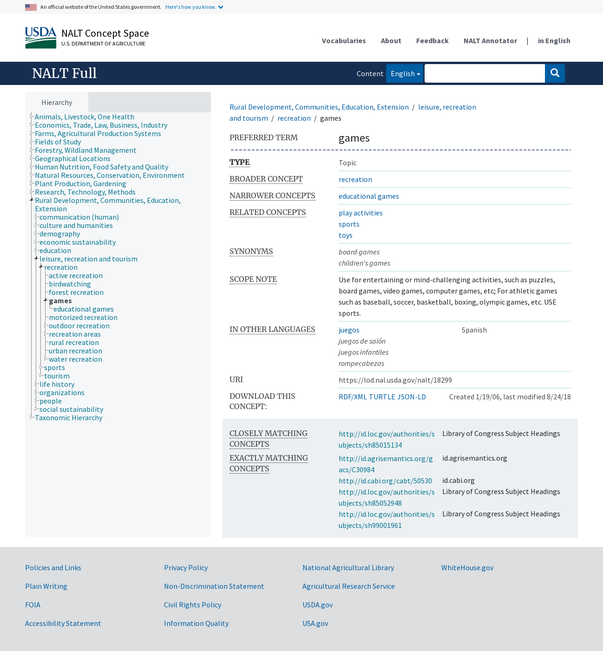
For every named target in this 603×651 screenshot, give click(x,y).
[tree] (118, 324)
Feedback (432, 40)
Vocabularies (344, 40)
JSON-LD (411, 396)
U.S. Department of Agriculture (103, 43)
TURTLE (382, 396)
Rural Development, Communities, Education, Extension (319, 106)
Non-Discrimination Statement (214, 586)
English (400, 72)
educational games (369, 196)
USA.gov (315, 623)
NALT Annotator (490, 40)
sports (349, 223)
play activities (361, 212)
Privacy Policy (186, 567)
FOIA (32, 604)
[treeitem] (88, 116)
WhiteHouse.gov (467, 567)
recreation (294, 118)
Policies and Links (53, 567)
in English (554, 40)
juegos (349, 329)
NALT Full (64, 73)
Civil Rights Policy (192, 604)
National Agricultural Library (348, 567)
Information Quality (196, 623)
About (391, 40)
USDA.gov (317, 604)
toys (346, 235)
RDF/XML (353, 396)
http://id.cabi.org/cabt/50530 (385, 480)
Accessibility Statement (63, 623)
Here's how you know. (190, 6)
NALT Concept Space (105, 32)
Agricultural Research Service (348, 586)
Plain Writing (46, 586)
